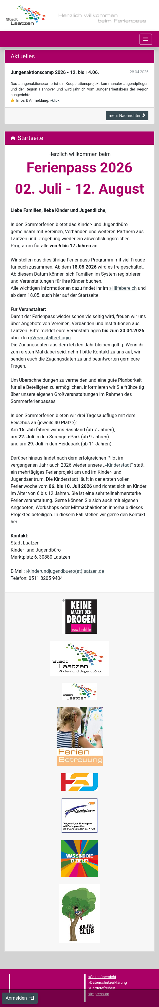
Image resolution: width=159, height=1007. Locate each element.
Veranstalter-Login (51, 337)
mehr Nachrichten (127, 115)
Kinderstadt (119, 465)
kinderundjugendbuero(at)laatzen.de (66, 571)
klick (56, 100)
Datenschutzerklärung (108, 982)
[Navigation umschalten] (146, 39)
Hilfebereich (124, 288)
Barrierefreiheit (102, 988)
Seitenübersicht (103, 977)
